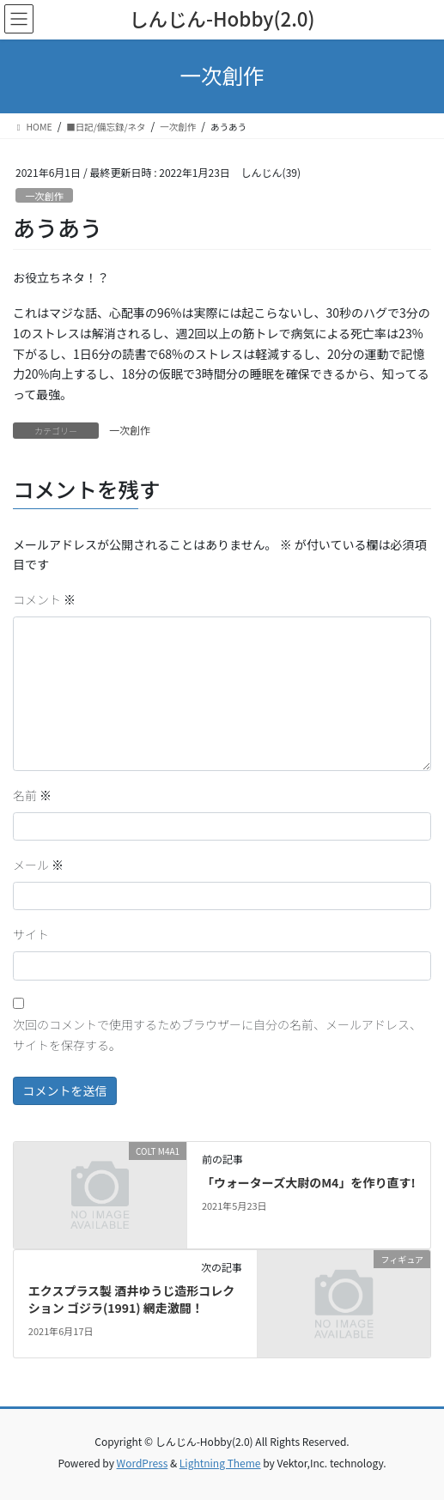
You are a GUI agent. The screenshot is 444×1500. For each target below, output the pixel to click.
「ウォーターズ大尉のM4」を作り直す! (309, 1182)
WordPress (142, 1462)
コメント (44, 599)
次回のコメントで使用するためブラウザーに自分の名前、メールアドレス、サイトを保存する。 (217, 1035)
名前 (32, 795)
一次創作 (44, 196)
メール (38, 864)
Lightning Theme (220, 1462)
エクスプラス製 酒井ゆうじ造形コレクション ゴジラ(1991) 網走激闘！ (131, 1299)
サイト (31, 934)
